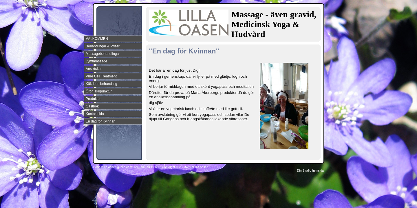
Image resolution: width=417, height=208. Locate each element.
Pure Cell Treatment (101, 76)
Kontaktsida (95, 114)
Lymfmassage (96, 61)
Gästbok (92, 106)
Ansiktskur (94, 69)
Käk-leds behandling (101, 84)
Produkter (93, 99)
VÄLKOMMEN (97, 39)
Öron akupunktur (98, 91)
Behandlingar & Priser (103, 46)
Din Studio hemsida (310, 170)
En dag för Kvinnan (100, 121)
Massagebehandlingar (103, 54)
